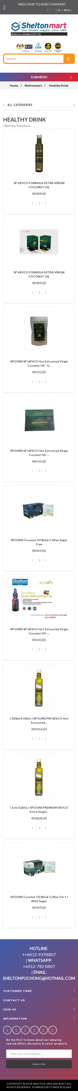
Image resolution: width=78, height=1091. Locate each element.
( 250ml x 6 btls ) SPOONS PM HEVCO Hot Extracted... (39, 720)
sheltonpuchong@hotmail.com (39, 978)
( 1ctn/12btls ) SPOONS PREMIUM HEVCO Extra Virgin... (39, 809)
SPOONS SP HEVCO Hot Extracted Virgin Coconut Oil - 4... (39, 363)
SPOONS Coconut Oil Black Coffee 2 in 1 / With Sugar (39, 899)
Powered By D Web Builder (51, 1087)
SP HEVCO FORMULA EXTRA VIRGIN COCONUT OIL (39, 185)
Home (14, 85)
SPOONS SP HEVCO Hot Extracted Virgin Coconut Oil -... (39, 453)
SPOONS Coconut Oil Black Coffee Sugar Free (39, 542)
